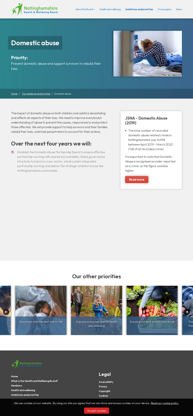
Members (16, 385)
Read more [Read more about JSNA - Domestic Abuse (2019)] (136, 179)
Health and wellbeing (110, 9)
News (179, 9)
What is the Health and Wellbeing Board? (34, 380)
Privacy (103, 386)
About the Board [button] (84, 9)
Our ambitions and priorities (36, 93)
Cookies (103, 395)
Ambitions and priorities (139, 9)
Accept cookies (96, 410)
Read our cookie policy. (165, 403)
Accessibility (106, 381)
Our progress (164, 9)
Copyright (104, 391)
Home (14, 93)
